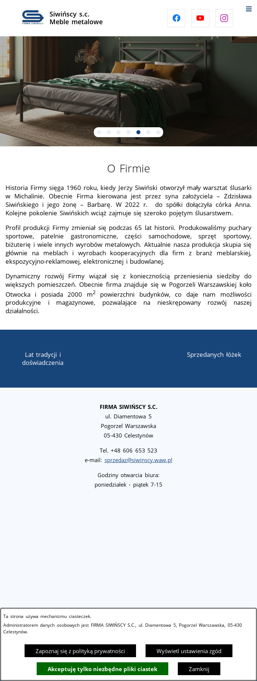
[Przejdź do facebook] (176, 18)
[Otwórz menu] (249, 8)
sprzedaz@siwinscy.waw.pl (138, 460)
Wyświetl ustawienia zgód (189, 651)
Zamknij (199, 669)
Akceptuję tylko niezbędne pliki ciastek (102, 669)
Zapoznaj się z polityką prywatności (80, 651)
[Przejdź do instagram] (224, 18)
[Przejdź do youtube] (200, 18)
